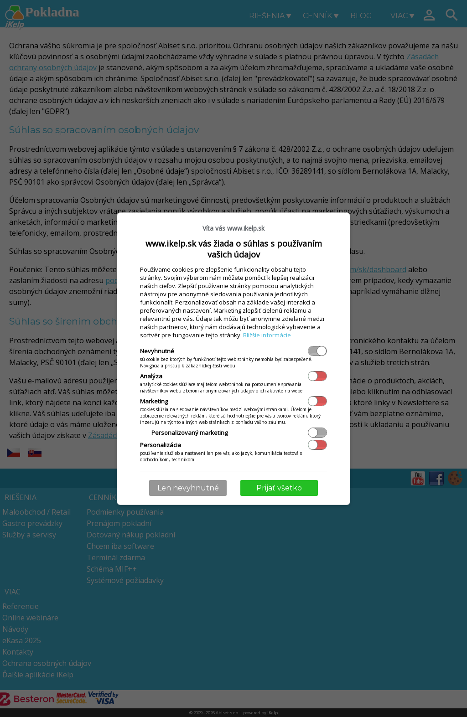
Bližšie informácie (267, 335)
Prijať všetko (279, 488)
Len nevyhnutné (188, 488)
